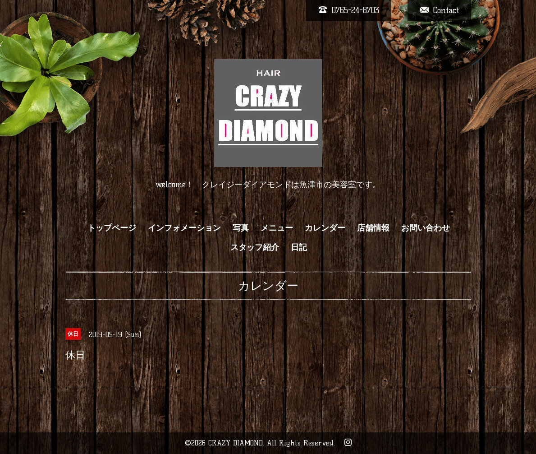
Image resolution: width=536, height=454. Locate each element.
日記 (299, 247)
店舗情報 (373, 228)
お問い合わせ (425, 228)
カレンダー (325, 228)
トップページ (111, 228)
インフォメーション (184, 228)
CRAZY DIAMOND (235, 443)
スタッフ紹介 (254, 247)
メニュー (277, 228)
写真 (241, 228)
